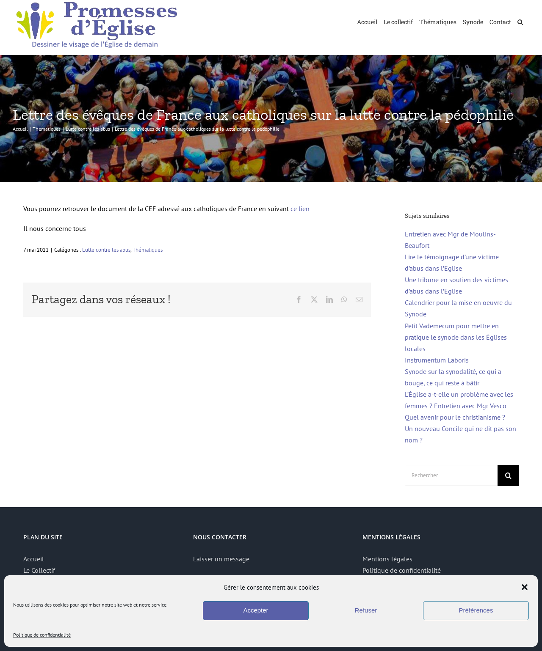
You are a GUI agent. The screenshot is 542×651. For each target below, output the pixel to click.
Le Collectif (39, 570)
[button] (524, 587)
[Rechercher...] (451, 475)
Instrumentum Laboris (437, 360)
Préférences (476, 610)
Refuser (366, 610)
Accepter (255, 610)
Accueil (33, 559)
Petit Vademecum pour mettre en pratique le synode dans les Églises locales (456, 337)
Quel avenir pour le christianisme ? (455, 417)
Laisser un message (221, 559)
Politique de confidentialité (42, 635)
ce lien (300, 208)
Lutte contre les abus (106, 249)
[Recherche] (508, 475)
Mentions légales (387, 559)
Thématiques (148, 249)
